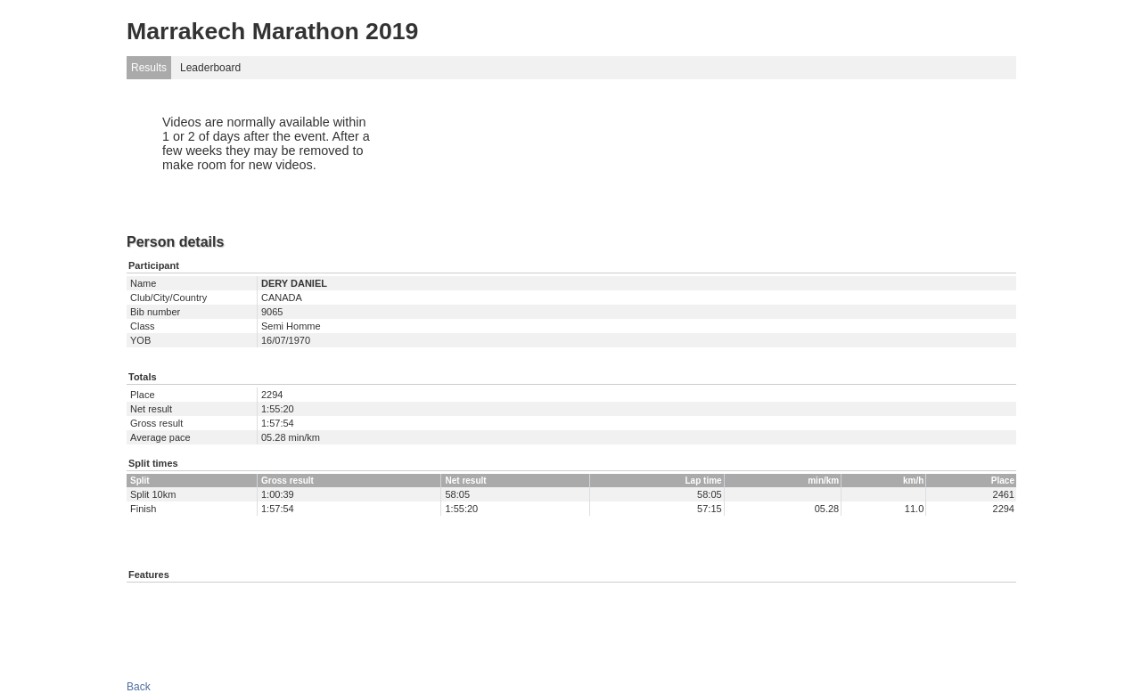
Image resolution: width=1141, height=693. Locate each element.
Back (139, 687)
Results (149, 67)
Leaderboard (210, 67)
